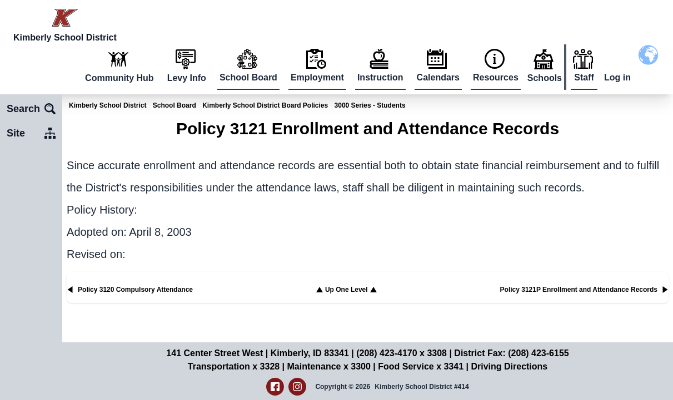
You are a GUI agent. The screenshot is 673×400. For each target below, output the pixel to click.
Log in (617, 77)
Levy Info (186, 78)
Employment (317, 77)
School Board (248, 77)
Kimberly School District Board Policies (265, 105)
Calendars (438, 77)
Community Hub (119, 78)
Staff (584, 77)
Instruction (380, 77)
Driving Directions (509, 366)
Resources (496, 77)
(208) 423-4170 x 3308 (401, 353)
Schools (544, 78)
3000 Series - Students (370, 105)
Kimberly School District (107, 105)
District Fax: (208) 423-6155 (511, 353)
